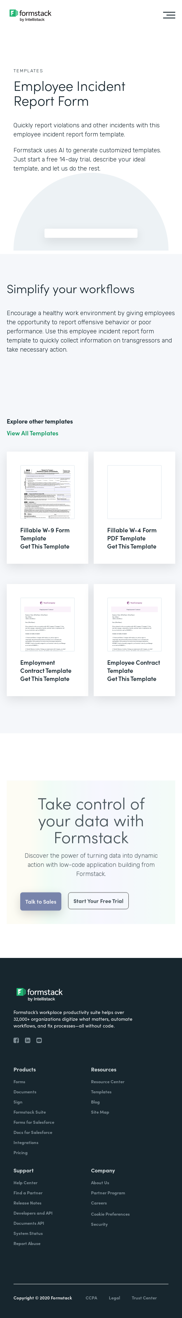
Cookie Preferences (110, 1214)
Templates (28, 70)
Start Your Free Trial (98, 914)
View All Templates (32, 433)
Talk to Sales (40, 915)
